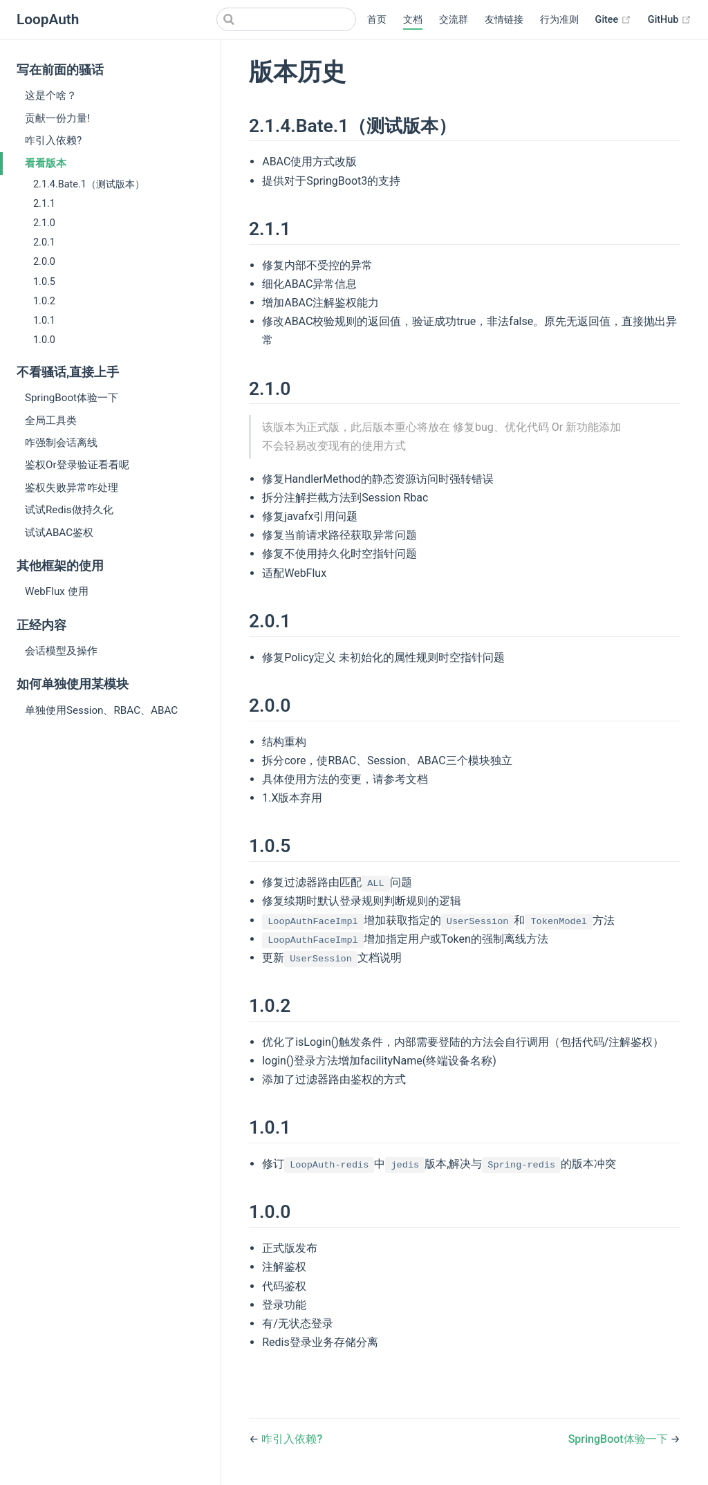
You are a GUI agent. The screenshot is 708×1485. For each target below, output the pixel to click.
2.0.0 (44, 262)
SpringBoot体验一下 (71, 397)
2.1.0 (44, 223)
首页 (376, 20)
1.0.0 (44, 340)
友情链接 (504, 20)
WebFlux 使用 (56, 591)
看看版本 (45, 163)
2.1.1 (44, 204)
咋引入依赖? (53, 140)
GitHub (669, 20)
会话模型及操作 (61, 651)
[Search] (286, 19)
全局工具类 (51, 420)
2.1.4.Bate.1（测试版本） (89, 184)
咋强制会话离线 (61, 442)
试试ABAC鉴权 (59, 532)
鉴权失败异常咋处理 (71, 487)
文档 (412, 20)
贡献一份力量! (57, 118)
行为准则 (559, 20)
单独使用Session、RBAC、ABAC (101, 710)
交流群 (453, 20)
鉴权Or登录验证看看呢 (77, 465)
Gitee (613, 20)
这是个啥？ (51, 95)
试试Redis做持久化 (69, 510)
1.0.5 (44, 282)
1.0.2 (44, 301)
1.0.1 (44, 320)
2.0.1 (44, 242)
